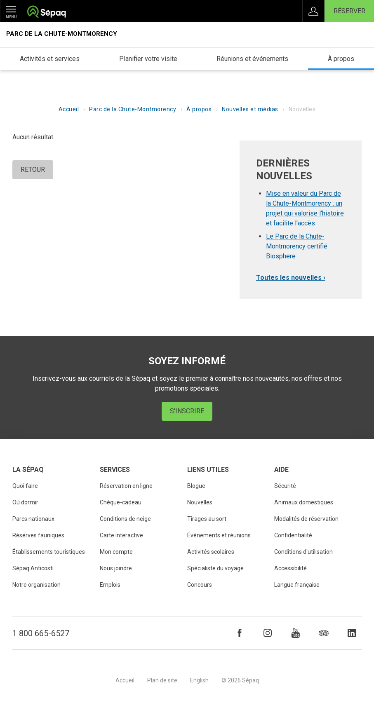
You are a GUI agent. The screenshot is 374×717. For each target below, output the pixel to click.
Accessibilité (290, 568)
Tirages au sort (206, 518)
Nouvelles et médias (250, 109)
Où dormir (25, 502)
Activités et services (50, 59)
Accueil (69, 109)
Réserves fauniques (38, 535)
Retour (33, 169)
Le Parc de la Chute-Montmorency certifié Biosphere (296, 246)
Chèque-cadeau (120, 502)
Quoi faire (25, 486)
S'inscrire (187, 411)
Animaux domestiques (303, 502)
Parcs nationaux (33, 518)
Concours (199, 584)
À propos (341, 59)
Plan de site (162, 680)
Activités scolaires (210, 551)
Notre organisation (36, 584)
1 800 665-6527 (40, 633)
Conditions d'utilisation (303, 551)
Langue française (297, 584)
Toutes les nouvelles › (290, 277)
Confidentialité (293, 535)
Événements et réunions (219, 535)
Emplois (110, 584)
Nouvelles (199, 502)
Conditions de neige (125, 518)
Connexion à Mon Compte (313, 11)
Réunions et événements (252, 59)
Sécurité (285, 486)
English (199, 680)
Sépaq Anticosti (33, 568)
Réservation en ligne (126, 486)
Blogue (196, 486)
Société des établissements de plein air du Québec (46, 12)
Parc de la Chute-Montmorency (61, 33)
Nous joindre (116, 568)
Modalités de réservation (306, 518)
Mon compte (116, 551)
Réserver (349, 11)
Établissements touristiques (48, 551)
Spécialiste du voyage (215, 568)
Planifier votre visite (148, 59)
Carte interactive (121, 535)
